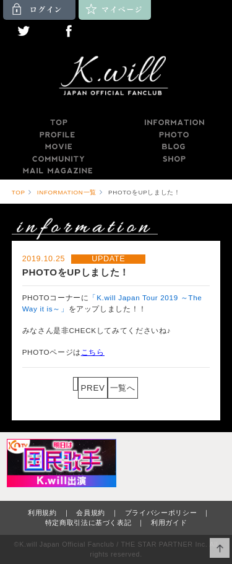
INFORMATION (173, 122)
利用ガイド (169, 522)
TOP (58, 122)
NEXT (149, 388)
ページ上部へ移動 (220, 548)
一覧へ (122, 388)
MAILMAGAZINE (57, 171)
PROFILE (58, 135)
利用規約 (42, 512)
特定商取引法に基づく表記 (88, 522)
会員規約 (90, 512)
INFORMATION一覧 (67, 192)
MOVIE (58, 146)
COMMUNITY (58, 159)
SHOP (173, 159)
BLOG (173, 146)
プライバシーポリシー (161, 512)
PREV (92, 388)
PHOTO (174, 135)
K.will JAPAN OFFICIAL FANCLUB (116, 77)
